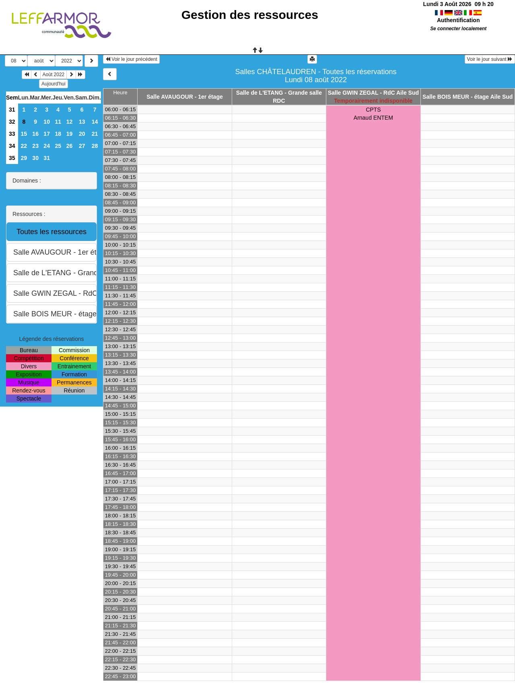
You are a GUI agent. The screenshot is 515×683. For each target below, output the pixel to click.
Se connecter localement (458, 28)
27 (82, 146)
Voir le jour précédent (131, 59)
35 (12, 158)
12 (69, 121)
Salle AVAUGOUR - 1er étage (184, 96)
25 (58, 146)
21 (95, 134)
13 (82, 121)
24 (46, 146)
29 (24, 158)
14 (95, 121)
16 (35, 134)
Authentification (458, 20)
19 (69, 134)
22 (24, 146)
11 (58, 121)
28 (95, 146)
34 (12, 146)
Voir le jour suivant (490, 59)
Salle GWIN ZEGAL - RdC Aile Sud (373, 92)
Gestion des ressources (249, 14)
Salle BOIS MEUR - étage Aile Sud (467, 96)
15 (24, 134)
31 (12, 109)
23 (35, 146)
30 (35, 158)
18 (58, 134)
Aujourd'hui (53, 84)
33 (12, 134)
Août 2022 (54, 74)
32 (12, 121)
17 (46, 134)
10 (46, 121)
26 (69, 146)
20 (82, 134)
